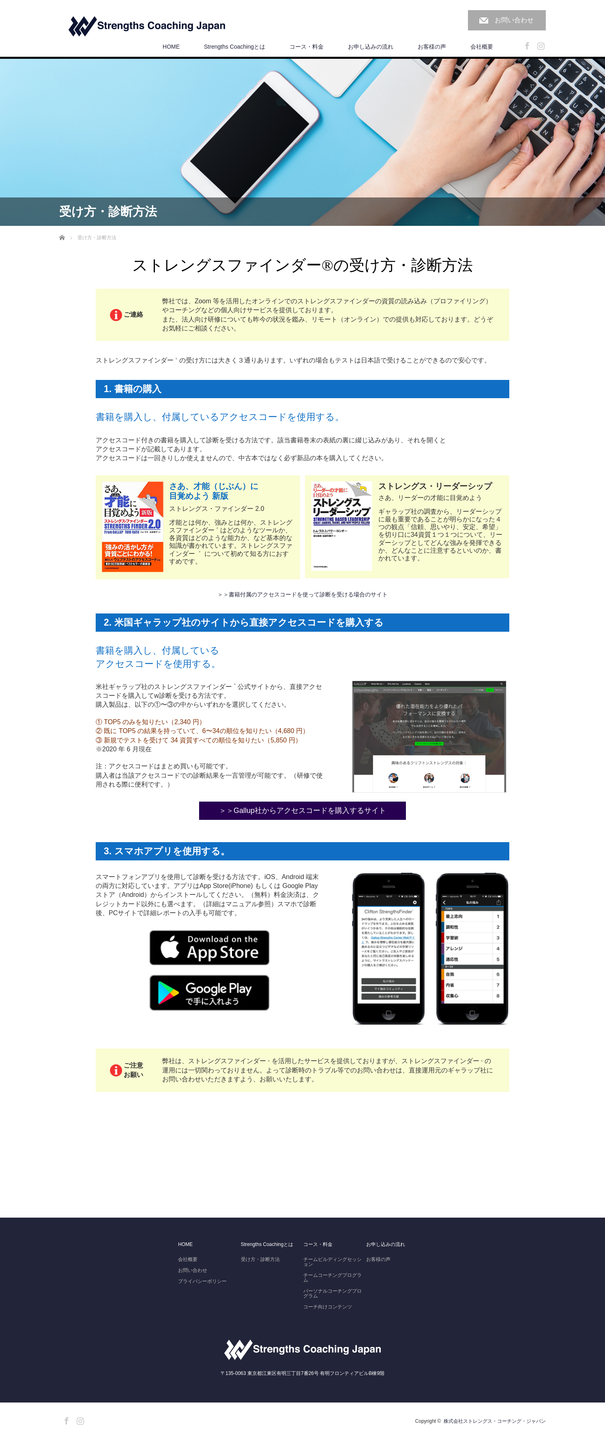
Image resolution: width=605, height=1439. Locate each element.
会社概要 (481, 46)
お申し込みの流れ (370, 46)
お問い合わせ (514, 20)
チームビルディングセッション (332, 1262)
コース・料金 (307, 46)
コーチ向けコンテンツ (327, 1306)
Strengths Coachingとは (234, 46)
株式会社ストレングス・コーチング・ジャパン (495, 1421)
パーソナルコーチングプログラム (332, 1293)
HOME (171, 46)
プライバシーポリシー (202, 1281)
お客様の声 (432, 46)
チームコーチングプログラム (332, 1277)
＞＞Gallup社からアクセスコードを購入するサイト (302, 810)
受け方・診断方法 (260, 1259)
